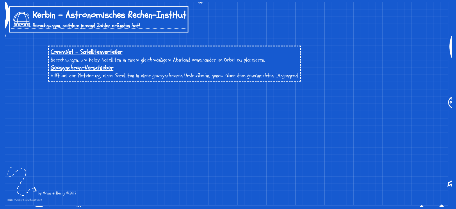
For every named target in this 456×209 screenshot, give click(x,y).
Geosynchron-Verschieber (82, 68)
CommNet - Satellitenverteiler (86, 52)
